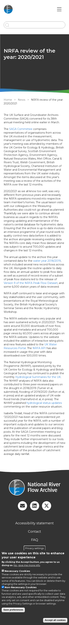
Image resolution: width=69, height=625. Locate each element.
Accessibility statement (34, 523)
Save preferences (13, 609)
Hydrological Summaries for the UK (38, 377)
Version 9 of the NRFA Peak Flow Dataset (31, 283)
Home (8, 99)
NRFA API (39, 348)
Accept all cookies (55, 620)
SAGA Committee (20, 129)
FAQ (34, 540)
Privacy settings (34, 548)
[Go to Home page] (8, 9)
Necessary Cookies (17, 570)
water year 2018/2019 (47, 260)
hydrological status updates (44, 403)
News (21, 99)
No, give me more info (27, 565)
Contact (34, 532)
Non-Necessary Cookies (21, 587)
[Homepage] (34, 487)
